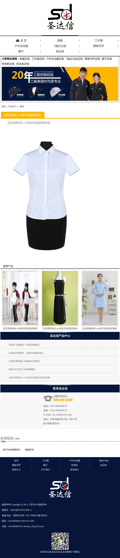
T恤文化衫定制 (74, 58)
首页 (3, 106)
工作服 (99, 40)
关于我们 (45, 469)
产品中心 (12, 106)
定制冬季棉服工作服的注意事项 (24, 361)
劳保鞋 (74, 465)
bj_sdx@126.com (36, 526)
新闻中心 (16, 469)
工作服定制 (38, 58)
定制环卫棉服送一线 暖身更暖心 (24, 345)
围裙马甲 (98, 46)
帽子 (21, 51)
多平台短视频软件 (11, 449)
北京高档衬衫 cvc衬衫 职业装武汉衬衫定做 (29, 377)
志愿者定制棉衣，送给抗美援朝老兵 (26, 353)
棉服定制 (25, 58)
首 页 (23, 40)
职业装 (60, 51)
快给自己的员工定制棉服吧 (22, 369)
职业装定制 (22, 64)
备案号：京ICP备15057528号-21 (17, 510)
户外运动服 (21, 46)
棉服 (60, 40)
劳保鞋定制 (8, 64)
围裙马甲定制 (92, 58)
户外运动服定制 (55, 58)
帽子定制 (107, 58)
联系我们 (74, 469)
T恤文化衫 (60, 46)
